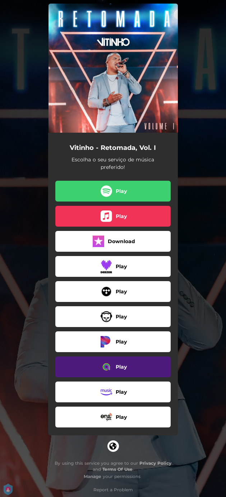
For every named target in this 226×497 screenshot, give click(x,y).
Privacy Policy (155, 463)
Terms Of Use (117, 469)
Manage (92, 476)
